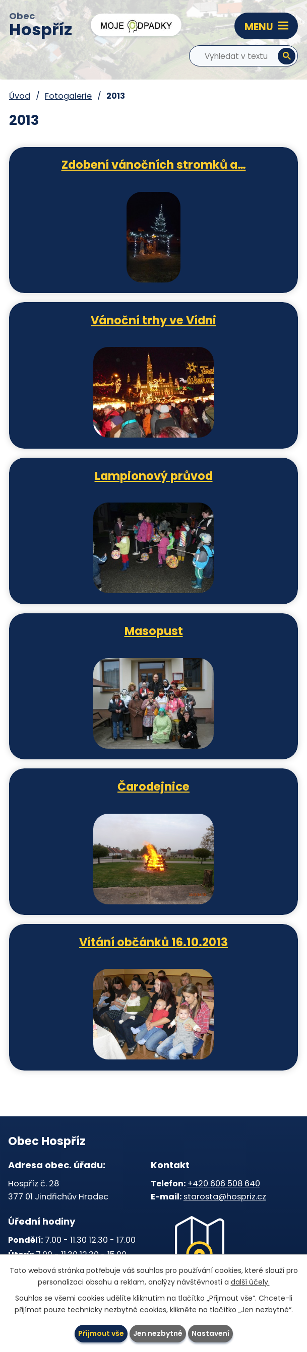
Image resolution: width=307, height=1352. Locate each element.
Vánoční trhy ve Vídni (153, 319)
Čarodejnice (153, 786)
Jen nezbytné (157, 1333)
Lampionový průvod (154, 475)
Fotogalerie (68, 96)
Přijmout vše (101, 1333)
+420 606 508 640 (224, 1183)
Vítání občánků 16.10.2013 (153, 941)
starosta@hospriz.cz (224, 1196)
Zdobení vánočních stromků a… (154, 164)
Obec (40, 26)
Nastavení (210, 1333)
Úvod (19, 96)
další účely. (250, 1282)
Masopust (154, 630)
